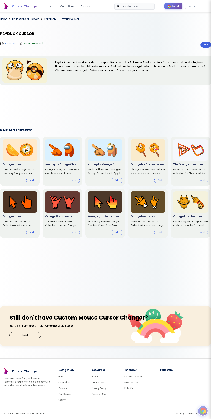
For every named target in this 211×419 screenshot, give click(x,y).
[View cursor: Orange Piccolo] (190, 213)
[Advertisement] (105, 102)
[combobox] (134, 6)
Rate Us (128, 388)
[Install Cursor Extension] (173, 6)
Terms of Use (99, 394)
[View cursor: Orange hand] (148, 213)
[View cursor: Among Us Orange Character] (62, 161)
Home (50, 6)
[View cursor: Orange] (20, 161)
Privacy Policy (99, 388)
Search (62, 399)
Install (25, 335)
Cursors (85, 6)
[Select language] (191, 6)
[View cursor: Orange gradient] (105, 213)
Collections (67, 6)
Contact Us (98, 382)
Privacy (180, 413)
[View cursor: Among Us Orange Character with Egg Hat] (105, 161)
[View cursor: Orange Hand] (62, 213)
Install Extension (133, 376)
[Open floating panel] (203, 411)
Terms (191, 413)
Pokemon (10, 43)
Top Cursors (65, 394)
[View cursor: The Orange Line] (190, 161)
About (95, 376)
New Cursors (131, 382)
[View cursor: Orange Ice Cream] (148, 161)
